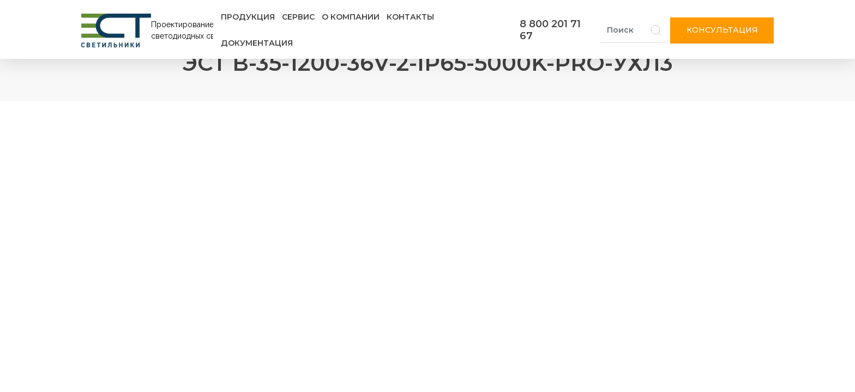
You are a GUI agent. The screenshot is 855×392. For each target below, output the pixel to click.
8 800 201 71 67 (550, 30)
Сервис (298, 17)
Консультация (722, 30)
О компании (351, 17)
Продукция (248, 17)
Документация (257, 43)
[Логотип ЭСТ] (149, 30)
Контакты (410, 17)
